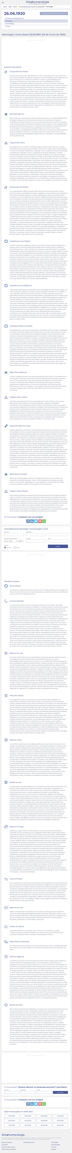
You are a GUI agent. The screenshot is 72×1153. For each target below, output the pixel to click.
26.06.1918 (44, 1121)
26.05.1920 (27, 1121)
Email (38, 1090)
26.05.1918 (44, 1125)
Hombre (9, 547)
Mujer (18, 547)
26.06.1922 (60, 1121)
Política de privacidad (9, 1150)
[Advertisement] (36, 53)
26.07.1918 (11, 1125)
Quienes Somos (7, 1143)
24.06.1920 (60, 1116)
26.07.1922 (28, 1125)
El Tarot (7, 26)
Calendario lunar (28, 1143)
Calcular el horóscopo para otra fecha (53, 13)
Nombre (6, 532)
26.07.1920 (11, 1121)
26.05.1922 (60, 1125)
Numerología (9, 23)
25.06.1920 (27, 1116)
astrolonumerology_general (14, 18)
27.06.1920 (11, 1116)
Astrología (8, 21)
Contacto (5, 1145)
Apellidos (28, 532)
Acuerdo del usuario (8, 1147)
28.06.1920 (44, 1116)
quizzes (53, 1150)
